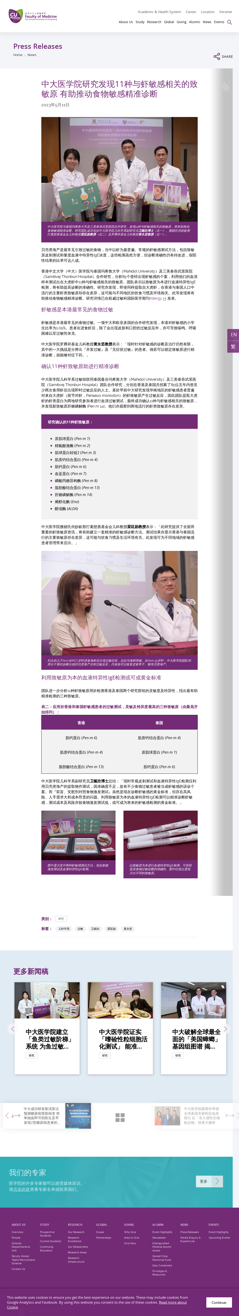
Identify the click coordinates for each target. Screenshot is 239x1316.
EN (234, 334)
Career (191, 11)
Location (208, 11)
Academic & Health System (159, 11)
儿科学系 (64, 929)
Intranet (225, 11)
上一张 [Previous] (12, 1028)
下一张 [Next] (224, 1028)
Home (17, 55)
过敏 (80, 929)
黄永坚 (128, 929)
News (32, 55)
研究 (61, 918)
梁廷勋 (111, 929)
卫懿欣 (95, 929)
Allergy (156, 298)
